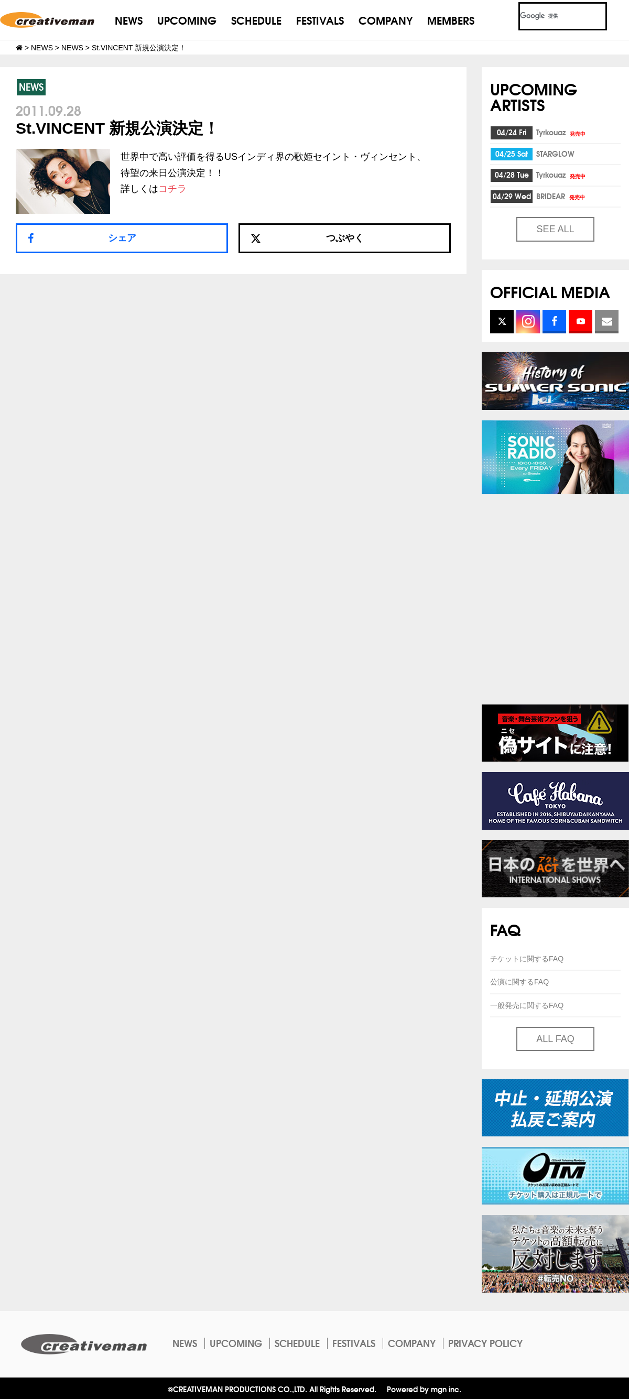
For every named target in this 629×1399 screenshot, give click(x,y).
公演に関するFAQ (519, 982)
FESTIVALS (320, 20)
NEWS (129, 20)
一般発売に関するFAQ (526, 1005)
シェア (122, 238)
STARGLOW (555, 153)
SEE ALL (555, 229)
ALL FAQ (555, 1039)
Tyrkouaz (561, 132)
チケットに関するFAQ (526, 959)
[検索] (550, 16)
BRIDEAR (561, 196)
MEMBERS (450, 20)
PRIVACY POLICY (485, 1343)
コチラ (172, 188)
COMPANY (386, 20)
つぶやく (307, 238)
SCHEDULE (256, 20)
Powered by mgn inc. (424, 1389)
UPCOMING (186, 20)
